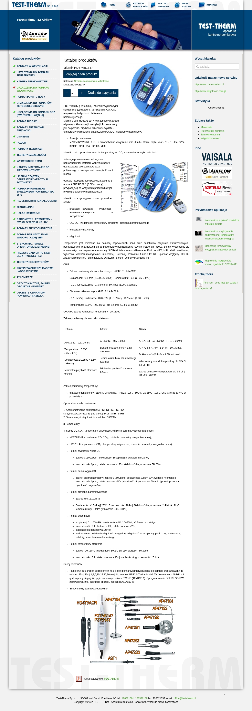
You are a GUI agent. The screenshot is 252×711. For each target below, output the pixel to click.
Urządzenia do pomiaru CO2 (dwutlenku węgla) (36, 114)
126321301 (128, 698)
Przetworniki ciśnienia (212, 131)
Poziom (21, 142)
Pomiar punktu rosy (31, 96)
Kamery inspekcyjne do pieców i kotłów (33, 169)
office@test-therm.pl (185, 698)
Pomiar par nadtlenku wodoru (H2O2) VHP (32, 236)
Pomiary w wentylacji (32, 66)
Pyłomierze (25, 277)
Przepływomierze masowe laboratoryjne (35, 270)
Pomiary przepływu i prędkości (31, 129)
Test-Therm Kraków (35, 5)
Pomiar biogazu (28, 121)
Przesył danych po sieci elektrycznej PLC (33, 254)
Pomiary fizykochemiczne (34, 228)
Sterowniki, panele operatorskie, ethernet (34, 245)
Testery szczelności (31, 155)
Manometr (206, 127)
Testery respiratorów (33, 262)
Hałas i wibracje (28, 213)
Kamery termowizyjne (32, 81)
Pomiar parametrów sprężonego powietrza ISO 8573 (35, 191)
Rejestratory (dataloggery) (37, 200)
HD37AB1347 (111, 678)
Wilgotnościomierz (211, 138)
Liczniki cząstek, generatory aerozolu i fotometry (33, 179)
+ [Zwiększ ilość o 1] (82, 92)
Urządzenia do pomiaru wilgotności (33, 89)
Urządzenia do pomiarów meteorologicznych (34, 104)
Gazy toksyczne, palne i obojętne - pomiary (33, 285)
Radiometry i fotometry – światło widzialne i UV (34, 221)
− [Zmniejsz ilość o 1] (67, 92)
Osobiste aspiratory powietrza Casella (31, 294)
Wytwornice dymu (29, 161)
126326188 (141, 698)
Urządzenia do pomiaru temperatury (33, 74)
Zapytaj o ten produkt (81, 74)
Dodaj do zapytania (102, 92)
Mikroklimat (25, 207)
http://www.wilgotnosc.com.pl (210, 91)
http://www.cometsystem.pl (209, 84)
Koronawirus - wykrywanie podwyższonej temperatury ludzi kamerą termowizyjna (219, 235)
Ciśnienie (23, 136)
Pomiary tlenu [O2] (29, 148)
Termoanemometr (210, 134)
